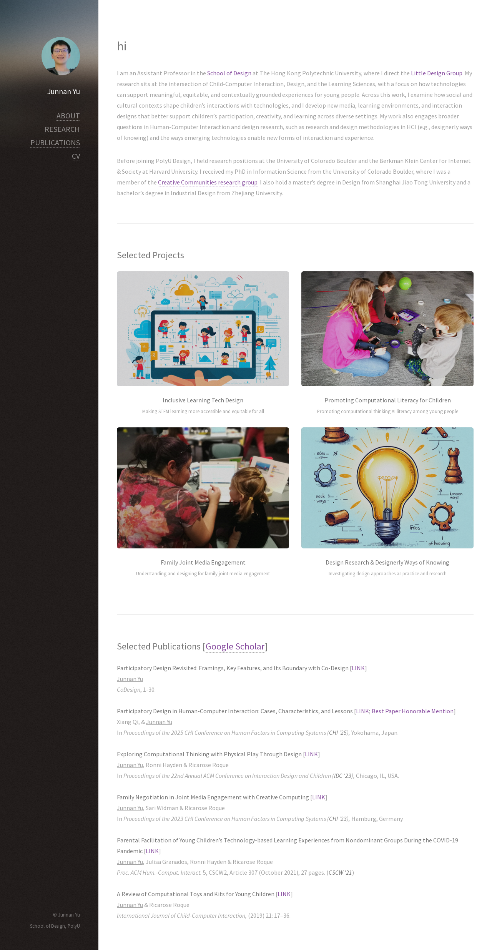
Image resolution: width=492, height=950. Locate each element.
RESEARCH (62, 129)
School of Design (229, 73)
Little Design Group (436, 73)
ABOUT (68, 115)
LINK (358, 668)
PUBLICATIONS (55, 142)
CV (76, 156)
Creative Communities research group (208, 182)
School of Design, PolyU (55, 926)
